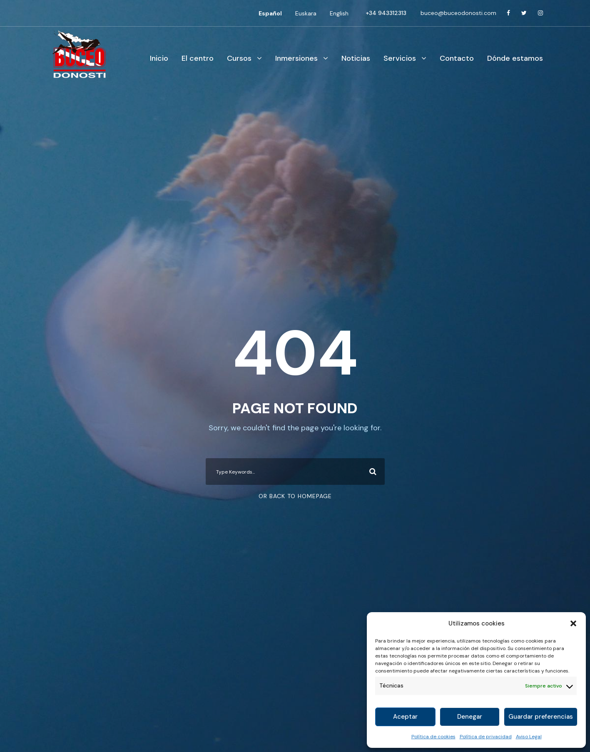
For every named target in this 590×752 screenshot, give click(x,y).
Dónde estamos (515, 58)
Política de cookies (433, 736)
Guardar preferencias (540, 716)
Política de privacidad (486, 736)
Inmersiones (296, 58)
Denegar (469, 716)
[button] (573, 623)
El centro (198, 58)
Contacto (457, 58)
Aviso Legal (529, 736)
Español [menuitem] (270, 13)
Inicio (159, 58)
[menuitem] (270, 13)
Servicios (399, 58)
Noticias (355, 58)
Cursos (239, 58)
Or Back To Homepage (295, 496)
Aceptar (405, 716)
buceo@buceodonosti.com (458, 13)
